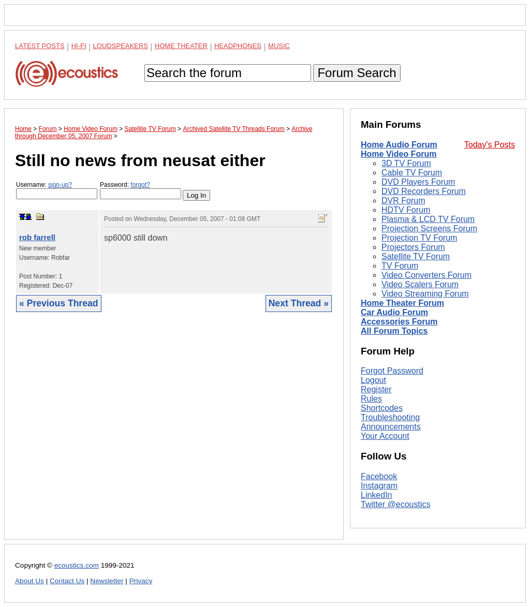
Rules (371, 398)
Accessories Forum (399, 321)
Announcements (391, 426)
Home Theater (181, 46)
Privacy (141, 581)
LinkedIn (376, 495)
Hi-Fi (78, 46)
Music (279, 46)
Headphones (237, 46)
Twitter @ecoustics (396, 504)
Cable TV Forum (411, 172)
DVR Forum (403, 200)
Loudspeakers (120, 46)
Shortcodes (382, 408)
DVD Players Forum (418, 181)
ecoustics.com (76, 565)
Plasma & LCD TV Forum (428, 219)
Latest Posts (40, 46)
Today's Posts (489, 144)
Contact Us (67, 581)
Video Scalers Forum (420, 284)
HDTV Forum (405, 209)
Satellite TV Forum (415, 256)
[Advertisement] (174, 433)
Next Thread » (299, 303)
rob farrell (37, 237)
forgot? (140, 184)
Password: (140, 190)
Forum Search (356, 73)
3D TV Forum (406, 163)
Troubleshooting (390, 417)
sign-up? (60, 184)
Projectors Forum (413, 247)
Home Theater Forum (402, 303)
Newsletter (106, 581)
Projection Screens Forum (429, 228)
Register (376, 389)
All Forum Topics (394, 331)
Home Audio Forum (399, 144)
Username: (56, 190)
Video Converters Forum (426, 275)
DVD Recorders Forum (423, 191)
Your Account (385, 436)
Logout (373, 380)
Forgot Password (392, 370)
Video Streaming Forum (425, 293)
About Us (29, 581)
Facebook (379, 476)
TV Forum (399, 265)
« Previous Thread (58, 303)
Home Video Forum (398, 154)
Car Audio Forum (394, 312)
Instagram (379, 485)
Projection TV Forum (419, 237)
